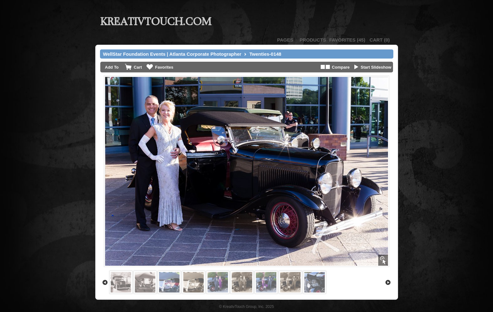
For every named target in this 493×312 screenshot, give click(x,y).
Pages (285, 40)
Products (313, 40)
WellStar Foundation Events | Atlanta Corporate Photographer (172, 54)
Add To (112, 67)
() (347, 40)
